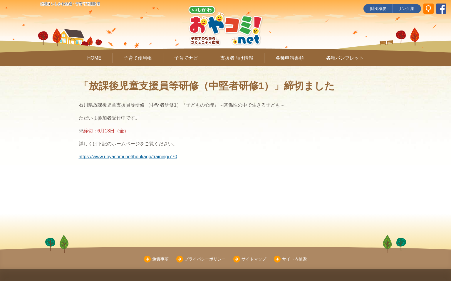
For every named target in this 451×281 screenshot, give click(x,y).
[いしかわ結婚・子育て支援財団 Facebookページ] (441, 9)
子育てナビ (186, 57)
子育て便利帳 (138, 57)
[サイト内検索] (428, 9)
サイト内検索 (294, 259)
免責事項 (160, 259)
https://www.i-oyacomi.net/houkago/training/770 (128, 156)
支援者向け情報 (236, 57)
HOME (94, 57)
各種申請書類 (290, 57)
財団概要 (378, 8)
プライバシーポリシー (205, 259)
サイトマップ (254, 259)
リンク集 (406, 8)
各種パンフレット (345, 57)
